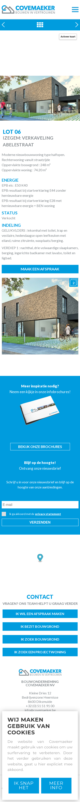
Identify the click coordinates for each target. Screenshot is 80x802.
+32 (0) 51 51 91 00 (40, 706)
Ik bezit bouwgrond (40, 626)
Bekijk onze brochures (40, 446)
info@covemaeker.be (40, 710)
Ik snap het (24, 785)
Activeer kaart (68, 36)
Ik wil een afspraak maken (40, 614)
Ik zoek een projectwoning (40, 652)
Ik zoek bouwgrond (40, 639)
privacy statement (48, 514)
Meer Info (56, 785)
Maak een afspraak (40, 269)
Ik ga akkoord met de (31, 514)
